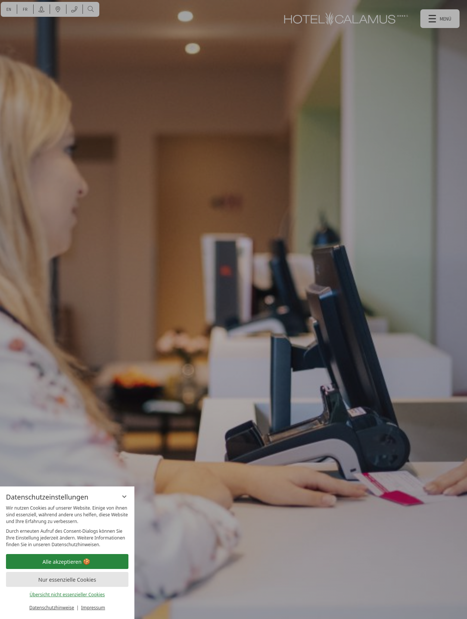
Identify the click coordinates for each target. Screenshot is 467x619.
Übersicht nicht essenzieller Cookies (67, 594)
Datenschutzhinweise (51, 607)
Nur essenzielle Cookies (67, 579)
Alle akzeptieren (67, 561)
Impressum (93, 607)
